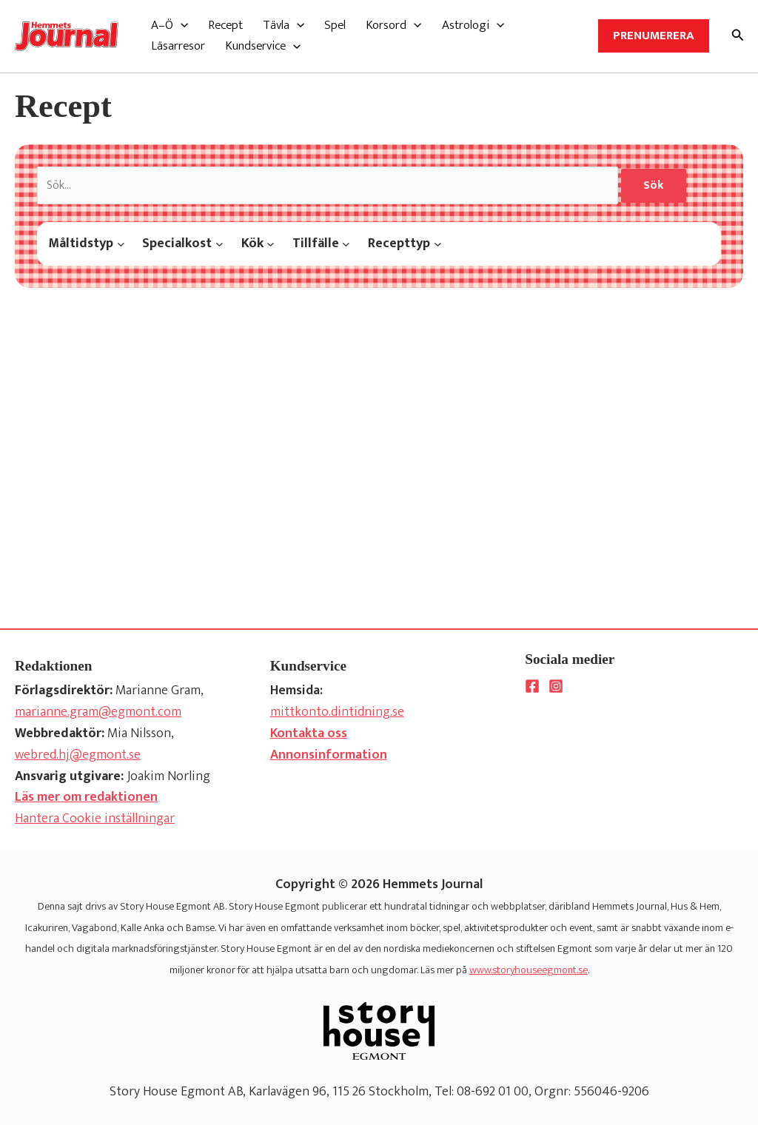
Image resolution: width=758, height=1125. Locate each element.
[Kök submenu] (270, 244)
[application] (180, 25)
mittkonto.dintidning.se (337, 712)
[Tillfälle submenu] (346, 244)
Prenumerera (653, 35)
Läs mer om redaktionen (86, 797)
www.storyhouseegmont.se (528, 970)
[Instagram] (556, 686)
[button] (169, 25)
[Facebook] (532, 686)
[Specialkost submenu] (219, 244)
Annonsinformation (328, 755)
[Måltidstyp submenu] (121, 244)
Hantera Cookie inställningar (95, 819)
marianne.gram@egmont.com (98, 712)
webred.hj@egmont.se (78, 755)
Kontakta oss (308, 733)
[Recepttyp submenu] (438, 244)
